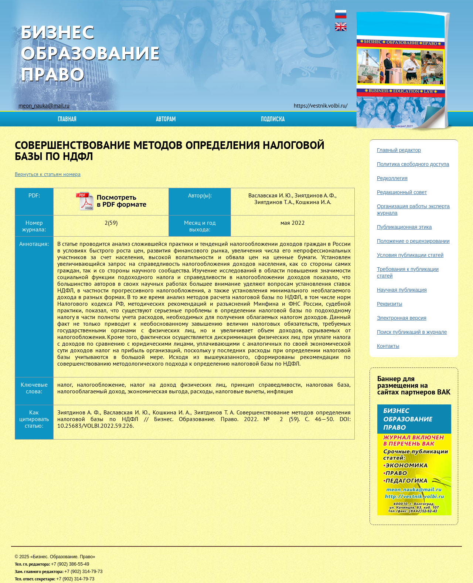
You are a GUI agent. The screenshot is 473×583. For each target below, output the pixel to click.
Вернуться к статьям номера (48, 174)
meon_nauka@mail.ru (43, 105)
